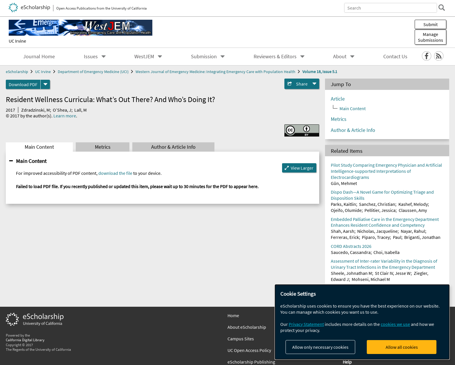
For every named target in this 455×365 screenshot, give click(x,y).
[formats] (45, 84)
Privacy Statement (306, 324)
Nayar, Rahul (413, 231)
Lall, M (80, 110)
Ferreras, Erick (345, 237)
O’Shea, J (62, 110)
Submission (204, 56)
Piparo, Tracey (376, 237)
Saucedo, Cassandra (351, 252)
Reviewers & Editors (275, 56)
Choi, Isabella (386, 252)
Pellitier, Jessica (380, 210)
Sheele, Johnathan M (351, 273)
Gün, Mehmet (344, 183)
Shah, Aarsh (342, 231)
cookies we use (395, 324)
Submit (430, 24)
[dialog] (362, 322)
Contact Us (395, 56)
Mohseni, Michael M (371, 279)
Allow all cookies (402, 347)
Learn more (64, 116)
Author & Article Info (173, 147)
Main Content (39, 147)
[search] (441, 7)
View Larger (302, 168)
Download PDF (23, 84)
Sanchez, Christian (377, 204)
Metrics (103, 147)
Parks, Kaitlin (343, 204)
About (339, 56)
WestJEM (144, 56)
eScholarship (17, 71)
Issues (91, 56)
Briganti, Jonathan (422, 237)
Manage (430, 37)
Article (338, 99)
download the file (115, 173)
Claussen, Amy (413, 210)
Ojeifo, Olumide (346, 210)
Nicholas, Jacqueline (377, 231)
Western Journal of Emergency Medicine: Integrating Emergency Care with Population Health (215, 71)
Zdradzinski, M (35, 110)
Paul (397, 237)
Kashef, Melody (413, 204)
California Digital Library (25, 339)
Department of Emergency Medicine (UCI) (93, 71)
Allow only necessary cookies (320, 347)
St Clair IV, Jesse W (393, 273)
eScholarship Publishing (251, 362)
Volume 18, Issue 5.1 (319, 71)
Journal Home (39, 56)
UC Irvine (17, 41)
